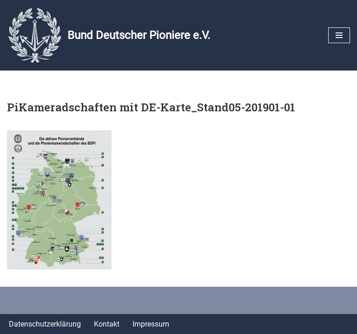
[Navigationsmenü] (339, 35)
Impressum (150, 324)
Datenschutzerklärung (45, 324)
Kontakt (106, 324)
